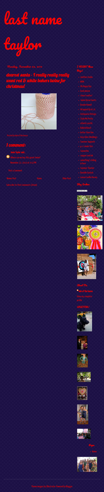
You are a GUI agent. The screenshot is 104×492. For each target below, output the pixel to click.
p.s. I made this (86, 146)
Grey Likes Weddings (88, 137)
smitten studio (86, 77)
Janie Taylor (15, 152)
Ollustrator (50, 486)
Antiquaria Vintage (88, 114)
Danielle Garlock (86, 172)
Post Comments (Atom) (27, 185)
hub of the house (86, 291)
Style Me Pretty (86, 118)
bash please (85, 91)
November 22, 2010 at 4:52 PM (23, 163)
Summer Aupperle (87, 142)
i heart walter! (86, 95)
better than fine (87, 132)
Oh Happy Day (85, 86)
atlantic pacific (86, 123)
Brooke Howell (86, 105)
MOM (82, 82)
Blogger (69, 486)
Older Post (66, 178)
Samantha (84, 151)
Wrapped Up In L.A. (88, 109)
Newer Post (11, 178)
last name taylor (33, 31)
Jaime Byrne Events (88, 100)
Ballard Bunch (85, 128)
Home (39, 178)
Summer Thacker (87, 168)
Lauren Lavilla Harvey (88, 177)
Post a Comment (15, 170)
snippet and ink (86, 155)
